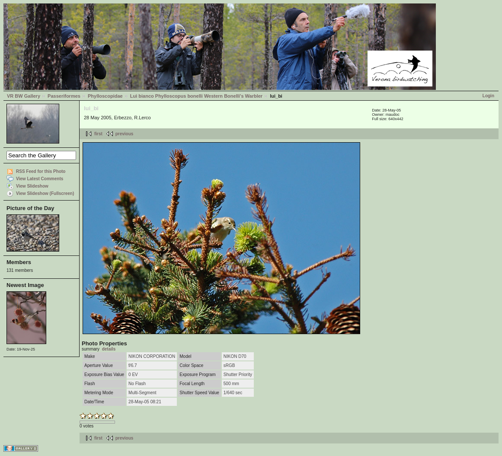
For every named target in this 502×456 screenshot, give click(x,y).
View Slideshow (32, 186)
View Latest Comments (39, 178)
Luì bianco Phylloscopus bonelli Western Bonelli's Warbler (196, 96)
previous (124, 133)
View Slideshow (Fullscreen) (45, 193)
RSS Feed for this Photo (40, 171)
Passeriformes (64, 96)
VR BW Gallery (23, 96)
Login (488, 95)
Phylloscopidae (105, 96)
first (98, 133)
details (109, 349)
